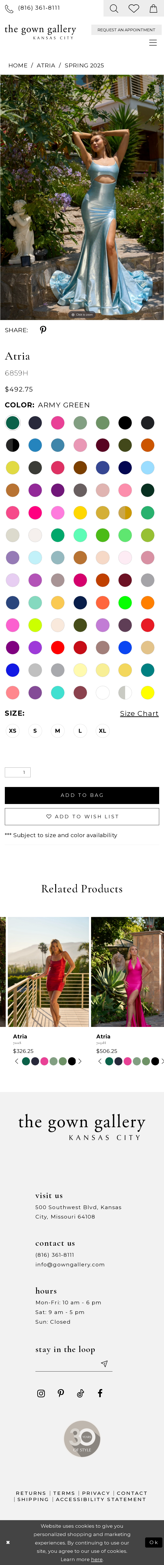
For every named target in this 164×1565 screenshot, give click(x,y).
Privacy (96, 1493)
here (97, 1559)
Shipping (33, 1499)
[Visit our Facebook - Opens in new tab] (100, 1393)
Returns (31, 1493)
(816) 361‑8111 (54, 1255)
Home (18, 65)
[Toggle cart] (154, 8)
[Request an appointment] (126, 30)
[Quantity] (17, 772)
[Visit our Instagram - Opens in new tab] (41, 1393)
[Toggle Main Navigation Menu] (153, 43)
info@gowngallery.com (70, 1264)
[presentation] (40, 972)
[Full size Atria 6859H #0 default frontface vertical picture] (82, 197)
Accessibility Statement (101, 1499)
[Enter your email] (73, 1364)
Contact (132, 1493)
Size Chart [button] (139, 713)
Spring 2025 (84, 65)
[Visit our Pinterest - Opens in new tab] (60, 1393)
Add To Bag (82, 795)
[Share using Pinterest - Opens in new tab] (43, 330)
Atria (46, 65)
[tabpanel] (82, 197)
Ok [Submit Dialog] (154, 1542)
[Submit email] (103, 1364)
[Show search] (114, 8)
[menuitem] (32, 8)
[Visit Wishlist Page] (134, 8)
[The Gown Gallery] (40, 32)
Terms (64, 1493)
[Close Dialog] (8, 1542)
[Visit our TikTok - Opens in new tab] (80, 1393)
